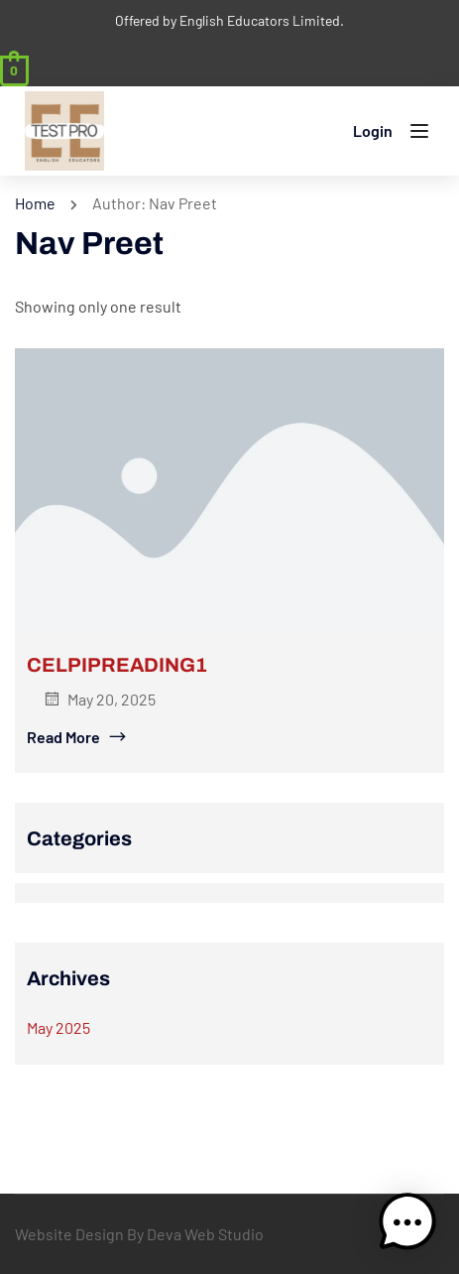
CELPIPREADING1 (117, 665)
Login (373, 130)
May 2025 (58, 1027)
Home (35, 202)
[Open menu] (421, 134)
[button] (407, 1222)
